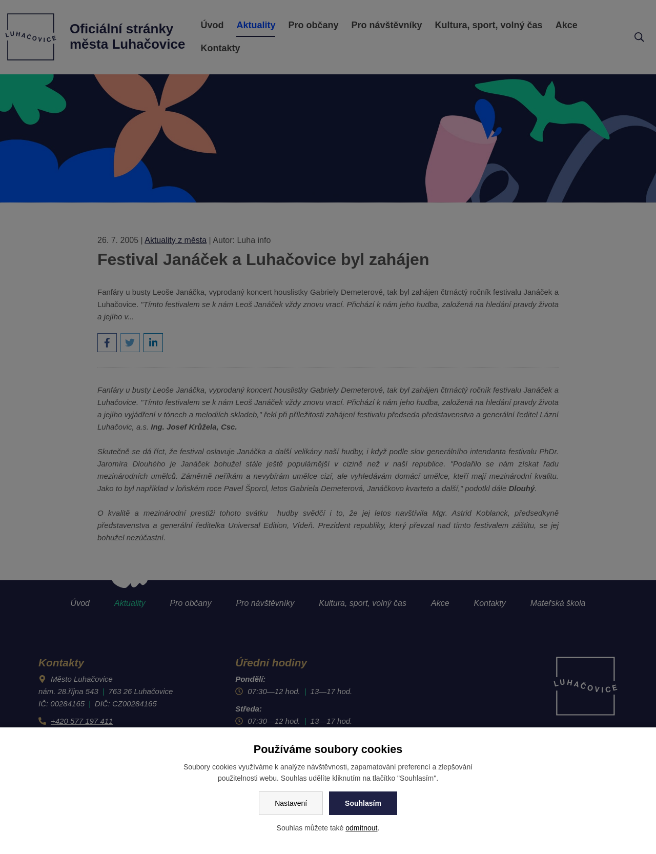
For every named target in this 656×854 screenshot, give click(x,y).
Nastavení (291, 803)
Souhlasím (363, 803)
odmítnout (361, 828)
